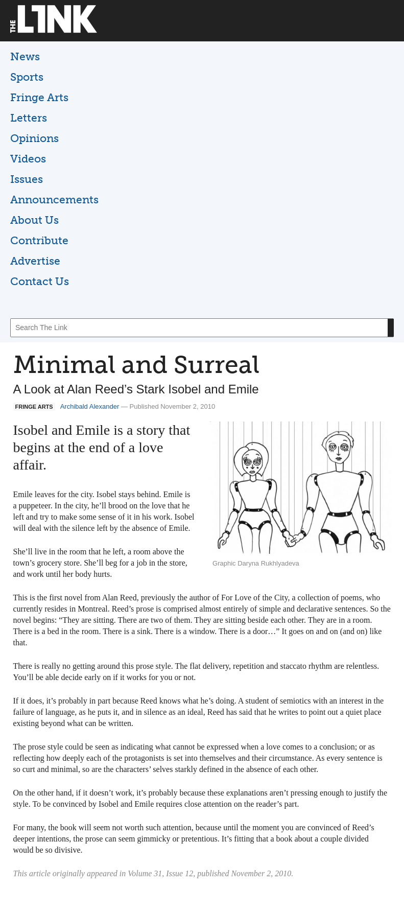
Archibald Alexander (90, 406)
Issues (26, 179)
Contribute (39, 240)
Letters (28, 117)
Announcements (54, 199)
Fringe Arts (39, 97)
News (25, 56)
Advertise (35, 260)
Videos (28, 158)
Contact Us (39, 281)
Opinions (34, 138)
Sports (26, 77)
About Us (34, 220)
